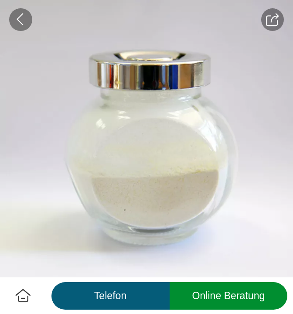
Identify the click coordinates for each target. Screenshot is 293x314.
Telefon (110, 295)
